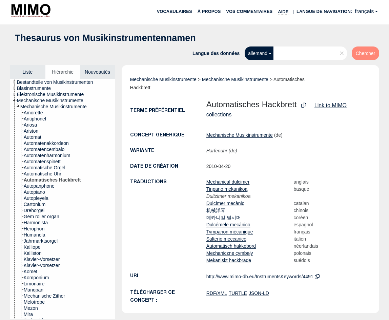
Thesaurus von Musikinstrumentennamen (105, 38)
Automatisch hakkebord (231, 246)
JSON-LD (259, 293)
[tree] (62, 199)
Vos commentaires (249, 11)
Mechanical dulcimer (228, 182)
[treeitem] (58, 82)
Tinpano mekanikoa (227, 189)
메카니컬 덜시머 (223, 217)
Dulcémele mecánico (228, 224)
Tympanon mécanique (229, 231)
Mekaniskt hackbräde (228, 260)
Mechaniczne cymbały (229, 253)
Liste (28, 72)
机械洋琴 (215, 210)
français (364, 11)
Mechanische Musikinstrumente (163, 79)
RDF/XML (216, 293)
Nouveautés (97, 72)
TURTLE (238, 293)
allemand (257, 53)
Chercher (365, 53)
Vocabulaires (174, 11)
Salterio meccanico (226, 239)
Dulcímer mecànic (225, 203)
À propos (209, 11)
